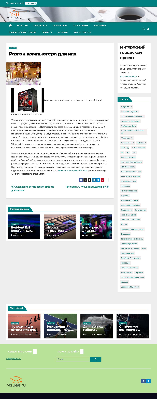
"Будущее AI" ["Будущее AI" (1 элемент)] (126, 107)
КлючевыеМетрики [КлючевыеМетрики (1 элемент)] (128, 181)
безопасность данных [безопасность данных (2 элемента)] (130, 248)
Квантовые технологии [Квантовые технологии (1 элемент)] (130, 176)
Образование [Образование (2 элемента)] (126, 210)
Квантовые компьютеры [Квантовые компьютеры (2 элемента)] (131, 172)
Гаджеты (47, 32)
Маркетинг (100, 26)
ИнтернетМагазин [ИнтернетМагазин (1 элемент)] (128, 157)
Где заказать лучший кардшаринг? (87, 186)
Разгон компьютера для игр (42, 54)
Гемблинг (14, 323)
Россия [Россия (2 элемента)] (124, 224)
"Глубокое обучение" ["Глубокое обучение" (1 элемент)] (130, 112)
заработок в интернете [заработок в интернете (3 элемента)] (130, 258)
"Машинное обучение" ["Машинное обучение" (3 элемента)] (130, 121)
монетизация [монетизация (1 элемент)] (126, 272)
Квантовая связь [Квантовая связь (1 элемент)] (128, 167)
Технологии (60, 26)
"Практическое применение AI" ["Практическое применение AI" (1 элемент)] (132, 132)
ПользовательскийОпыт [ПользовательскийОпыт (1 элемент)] (130, 220)
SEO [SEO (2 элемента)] (134, 152)
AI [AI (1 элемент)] (122, 152)
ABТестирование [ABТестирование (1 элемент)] (138, 148)
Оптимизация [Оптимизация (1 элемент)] (140, 210)
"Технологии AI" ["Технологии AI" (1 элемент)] (127, 143)
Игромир (63, 32)
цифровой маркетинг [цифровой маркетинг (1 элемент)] (130, 287)
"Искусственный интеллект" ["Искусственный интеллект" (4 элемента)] (132, 116)
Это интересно (82, 32)
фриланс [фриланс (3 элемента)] (124, 282)
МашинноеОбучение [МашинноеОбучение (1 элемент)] (129, 200)
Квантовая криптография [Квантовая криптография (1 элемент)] (131, 162)
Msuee (29, 334)
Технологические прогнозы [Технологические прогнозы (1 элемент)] (132, 239)
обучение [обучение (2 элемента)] (139, 272)
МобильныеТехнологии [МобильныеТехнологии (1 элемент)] (130, 205)
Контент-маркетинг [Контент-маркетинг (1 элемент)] (129, 191)
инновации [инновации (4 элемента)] (125, 263)
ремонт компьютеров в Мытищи (72, 170)
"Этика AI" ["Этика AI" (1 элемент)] (141, 143)
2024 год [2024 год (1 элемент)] (125, 148)
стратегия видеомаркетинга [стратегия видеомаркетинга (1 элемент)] (132, 277)
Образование (81, 26)
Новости (22, 26)
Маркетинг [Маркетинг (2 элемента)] (125, 196)
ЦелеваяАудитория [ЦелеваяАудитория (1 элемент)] (129, 244)
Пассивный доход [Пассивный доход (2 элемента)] (128, 215)
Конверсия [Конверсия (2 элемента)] (125, 186)
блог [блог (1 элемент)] (144, 248)
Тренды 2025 (40, 26)
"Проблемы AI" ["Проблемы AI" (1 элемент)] (127, 138)
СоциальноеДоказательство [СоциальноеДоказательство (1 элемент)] (132, 229)
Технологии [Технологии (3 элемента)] (125, 234)
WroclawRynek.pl (128, 76)
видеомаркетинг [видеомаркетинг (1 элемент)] (127, 253)
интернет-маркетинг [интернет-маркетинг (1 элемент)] (129, 268)
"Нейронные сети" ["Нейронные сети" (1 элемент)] (128, 126)
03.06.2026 (18, 334)
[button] (144, 29)
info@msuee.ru (13, 358)
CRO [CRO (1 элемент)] (127, 152)
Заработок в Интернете (22, 32)
